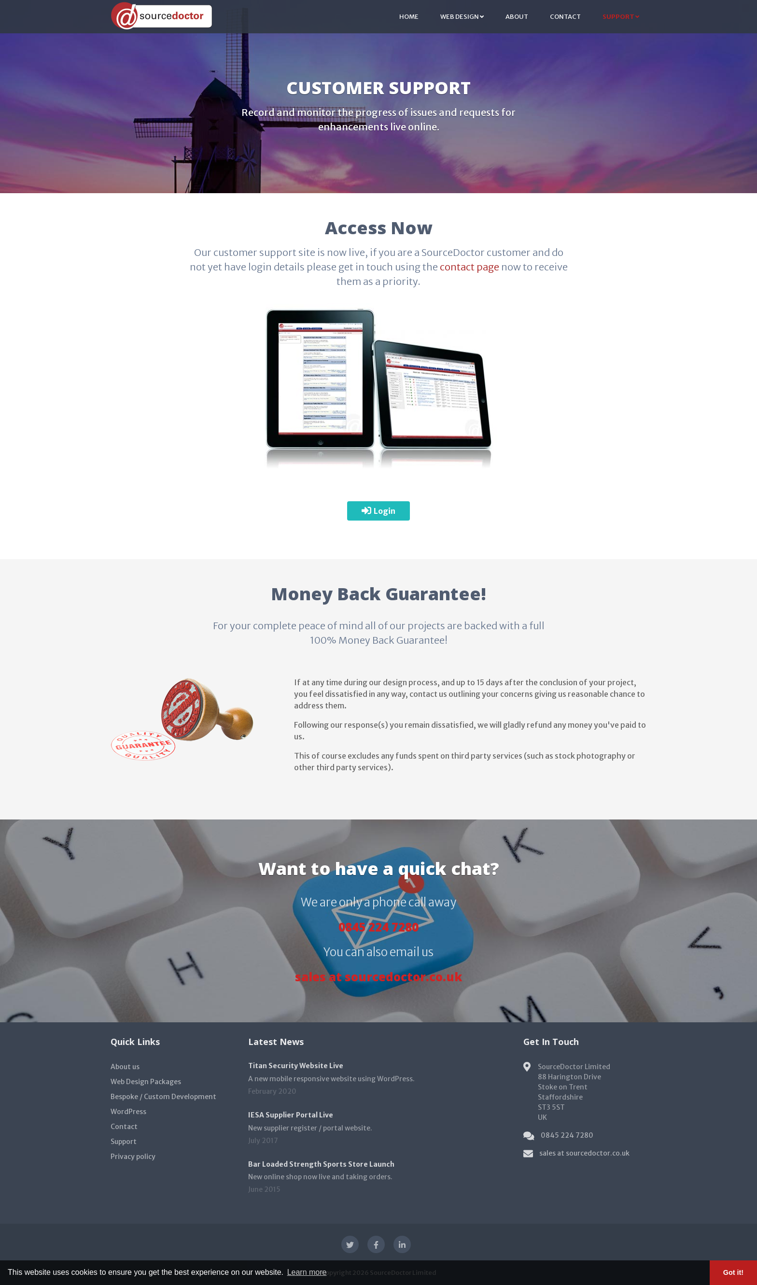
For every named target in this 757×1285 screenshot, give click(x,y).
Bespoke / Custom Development (163, 1096)
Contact (565, 17)
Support (621, 17)
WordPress (128, 1111)
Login (378, 511)
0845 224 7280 (378, 927)
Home (409, 17)
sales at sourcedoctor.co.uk (378, 977)
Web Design (462, 17)
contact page (469, 267)
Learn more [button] (307, 1272)
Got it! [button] (733, 1272)
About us (125, 1066)
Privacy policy (133, 1156)
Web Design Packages (146, 1081)
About (516, 17)
